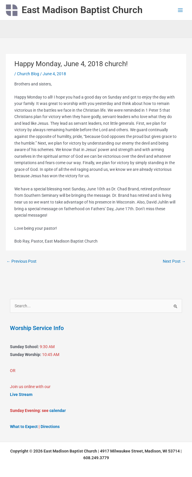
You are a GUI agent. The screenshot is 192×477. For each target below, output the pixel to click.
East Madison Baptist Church (82, 9)
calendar (57, 410)
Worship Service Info (37, 328)
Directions (50, 426)
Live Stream (21, 394)
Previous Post (21, 261)
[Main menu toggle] (180, 10)
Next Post (174, 261)
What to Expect (24, 426)
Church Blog (28, 73)
